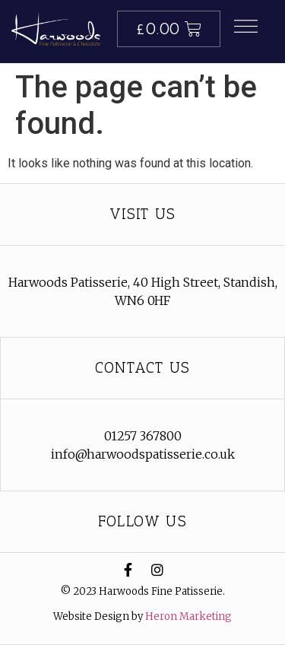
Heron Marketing (188, 616)
